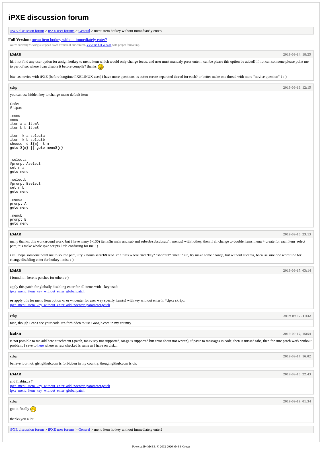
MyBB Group (181, 472)
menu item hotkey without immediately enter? (69, 39)
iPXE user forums (61, 31)
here (40, 371)
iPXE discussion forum (48, 17)
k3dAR (15, 54)
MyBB (151, 472)
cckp (13, 87)
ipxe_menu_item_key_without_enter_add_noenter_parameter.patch (60, 330)
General (84, 31)
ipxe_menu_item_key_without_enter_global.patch (47, 317)
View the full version (99, 44)
